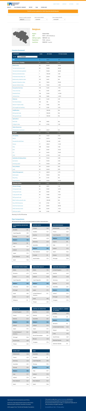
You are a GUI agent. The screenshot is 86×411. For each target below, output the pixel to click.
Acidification (16, 110)
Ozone (14, 144)
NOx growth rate (17, 116)
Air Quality (15, 135)
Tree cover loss (16, 90)
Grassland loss (16, 93)
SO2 (14, 149)
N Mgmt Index (16, 124)
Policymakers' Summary (20, 7)
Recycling (15, 177)
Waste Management (18, 172)
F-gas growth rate (17, 194)
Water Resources (17, 127)
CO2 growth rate (17, 189)
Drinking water (16, 163)
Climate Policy (17, 183)
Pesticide (15, 121)
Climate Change (17, 186)
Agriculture (16, 118)
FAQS (37, 7)
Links (77, 3)
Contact (64, 3)
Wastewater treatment (18, 130)
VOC (14, 155)
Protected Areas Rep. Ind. (19, 76)
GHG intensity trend (18, 208)
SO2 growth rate (17, 113)
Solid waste (15, 175)
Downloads (44, 7)
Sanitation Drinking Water (19, 158)
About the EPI (56, 3)
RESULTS (22, 19)
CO (13, 152)
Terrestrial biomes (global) (19, 71)
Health (15, 132)
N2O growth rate (17, 197)
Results (9, 7)
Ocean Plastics (16, 180)
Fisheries (15, 99)
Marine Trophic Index (18, 104)
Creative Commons (62, 399)
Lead (14, 169)
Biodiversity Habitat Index (19, 79)
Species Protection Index (19, 82)
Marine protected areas (19, 73)
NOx (14, 146)
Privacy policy (60, 407)
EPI (14, 59)
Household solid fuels (18, 141)
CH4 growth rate (17, 191)
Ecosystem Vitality (18, 62)
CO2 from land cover (18, 205)
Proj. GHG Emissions (18, 203)
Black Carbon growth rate (19, 200)
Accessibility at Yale (50, 407)
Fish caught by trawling (18, 107)
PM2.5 (14, 138)
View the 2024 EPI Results (52, 11)
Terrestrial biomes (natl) (19, 68)
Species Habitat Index (18, 85)
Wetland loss (16, 96)
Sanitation (15, 160)
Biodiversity (16, 65)
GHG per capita (16, 211)
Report (30, 7)
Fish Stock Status (17, 101)
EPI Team (71, 3)
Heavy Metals (16, 166)
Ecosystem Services (18, 87)
